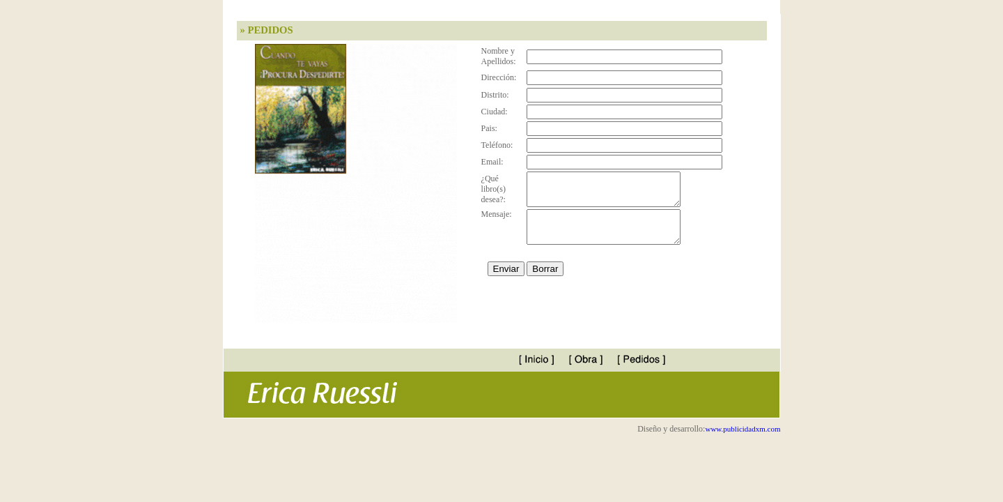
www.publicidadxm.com (742, 429)
